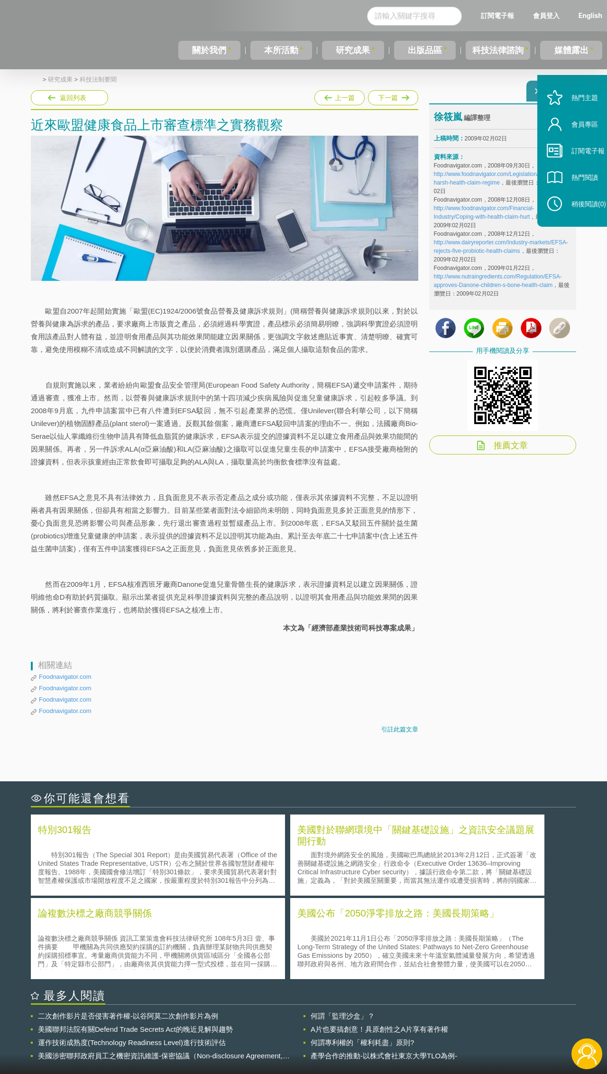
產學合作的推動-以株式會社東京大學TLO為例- (384, 970)
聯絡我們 (306, 1035)
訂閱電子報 (497, 15)
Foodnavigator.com (65, 676)
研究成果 (350, 50)
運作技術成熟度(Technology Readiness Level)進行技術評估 (132, 957)
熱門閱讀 (575, 199)
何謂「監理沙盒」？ (343, 930)
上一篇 (339, 96)
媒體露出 (572, 50)
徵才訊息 (364, 1022)
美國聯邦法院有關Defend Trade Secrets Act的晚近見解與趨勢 (135, 944)
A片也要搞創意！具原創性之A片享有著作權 (379, 944)
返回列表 (73, 98)
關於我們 (209, 50)
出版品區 (421, 50)
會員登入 (546, 15)
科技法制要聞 (98, 79)
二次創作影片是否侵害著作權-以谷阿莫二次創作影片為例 (128, 930)
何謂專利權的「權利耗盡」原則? (362, 957)
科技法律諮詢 (496, 50)
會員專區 (575, 146)
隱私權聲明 (309, 1022)
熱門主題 (575, 120)
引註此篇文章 (399, 729)
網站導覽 (364, 1035)
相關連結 (494, 1022)
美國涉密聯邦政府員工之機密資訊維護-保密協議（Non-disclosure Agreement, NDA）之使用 (160, 970)
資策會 (439, 1022)
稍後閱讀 (579, 226)
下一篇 (392, 96)
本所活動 (279, 50)
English (590, 15)
